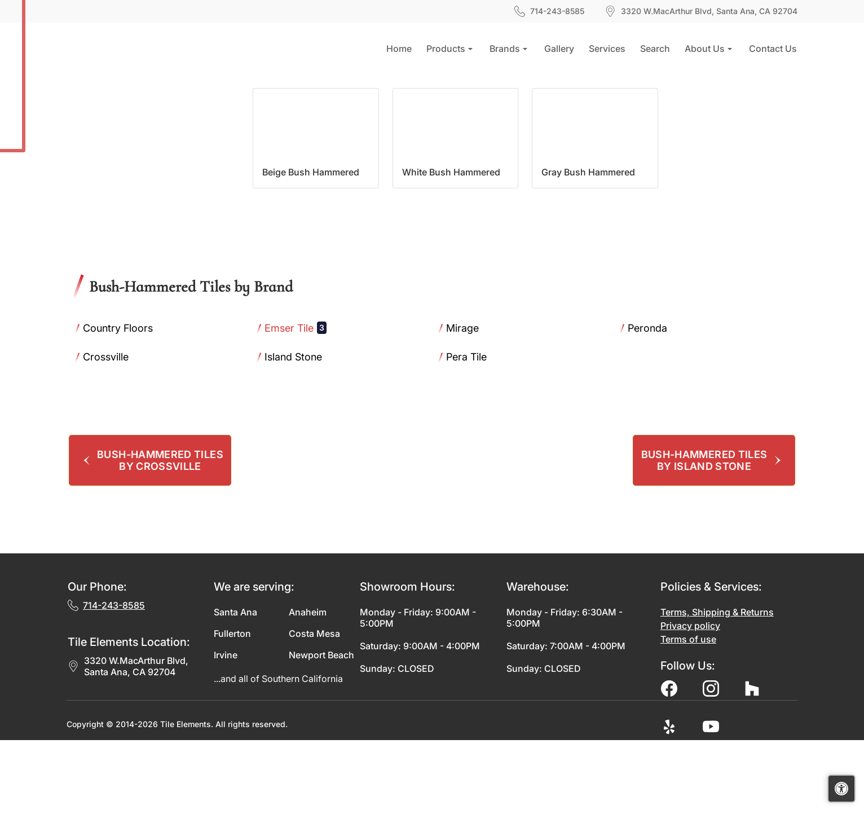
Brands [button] (505, 48)
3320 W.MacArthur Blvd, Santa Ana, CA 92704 (128, 740)
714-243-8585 (549, 11)
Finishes (121, 98)
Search (655, 48)
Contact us (773, 48)
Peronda (656, 401)
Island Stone (300, 430)
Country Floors (123, 401)
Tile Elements (185, 798)
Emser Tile (296, 401)
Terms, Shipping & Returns (717, 686)
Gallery (559, 48)
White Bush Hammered (451, 246)
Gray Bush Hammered (588, 246)
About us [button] (705, 48)
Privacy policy (690, 699)
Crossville (112, 430)
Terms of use (688, 713)
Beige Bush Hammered (310, 246)
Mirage (469, 401)
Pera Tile (474, 430)
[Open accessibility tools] (841, 789)
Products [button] (445, 48)
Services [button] (607, 48)
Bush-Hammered (186, 98)
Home (399, 48)
